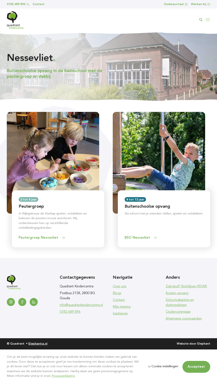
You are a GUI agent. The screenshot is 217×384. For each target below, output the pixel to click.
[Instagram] (11, 302)
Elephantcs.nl (37, 343)
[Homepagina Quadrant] (15, 20)
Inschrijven (120, 313)
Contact (39, 4)
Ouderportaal (176, 4)
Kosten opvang (177, 293)
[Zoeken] (200, 19)
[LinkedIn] (34, 302)
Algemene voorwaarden (184, 318)
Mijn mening (122, 307)
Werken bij (200, 4)
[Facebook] (22, 302)
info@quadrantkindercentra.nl (81, 305)
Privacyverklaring (63, 376)
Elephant (203, 343)
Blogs (117, 293)
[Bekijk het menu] (207, 19)
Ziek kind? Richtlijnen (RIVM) (186, 286)
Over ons (119, 286)
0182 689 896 (18, 4)
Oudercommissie (178, 312)
